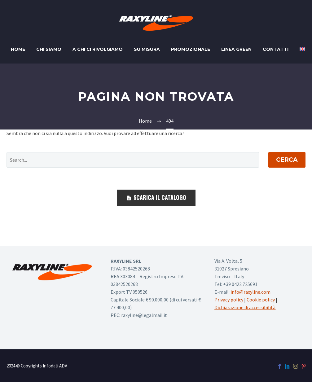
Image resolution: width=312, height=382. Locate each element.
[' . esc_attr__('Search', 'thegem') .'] (133, 160)
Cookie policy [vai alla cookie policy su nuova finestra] (261, 299)
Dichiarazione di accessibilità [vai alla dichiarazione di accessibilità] (244, 307)
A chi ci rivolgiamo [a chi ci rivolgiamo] (98, 49)
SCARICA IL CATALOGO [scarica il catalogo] (156, 197)
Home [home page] (18, 49)
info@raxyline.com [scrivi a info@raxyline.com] (250, 292)
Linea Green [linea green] (236, 49)
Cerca (287, 159)
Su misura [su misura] (147, 49)
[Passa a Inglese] (302, 49)
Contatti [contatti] (275, 49)
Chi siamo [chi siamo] (48, 49)
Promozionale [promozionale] (190, 49)
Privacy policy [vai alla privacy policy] (228, 299)
